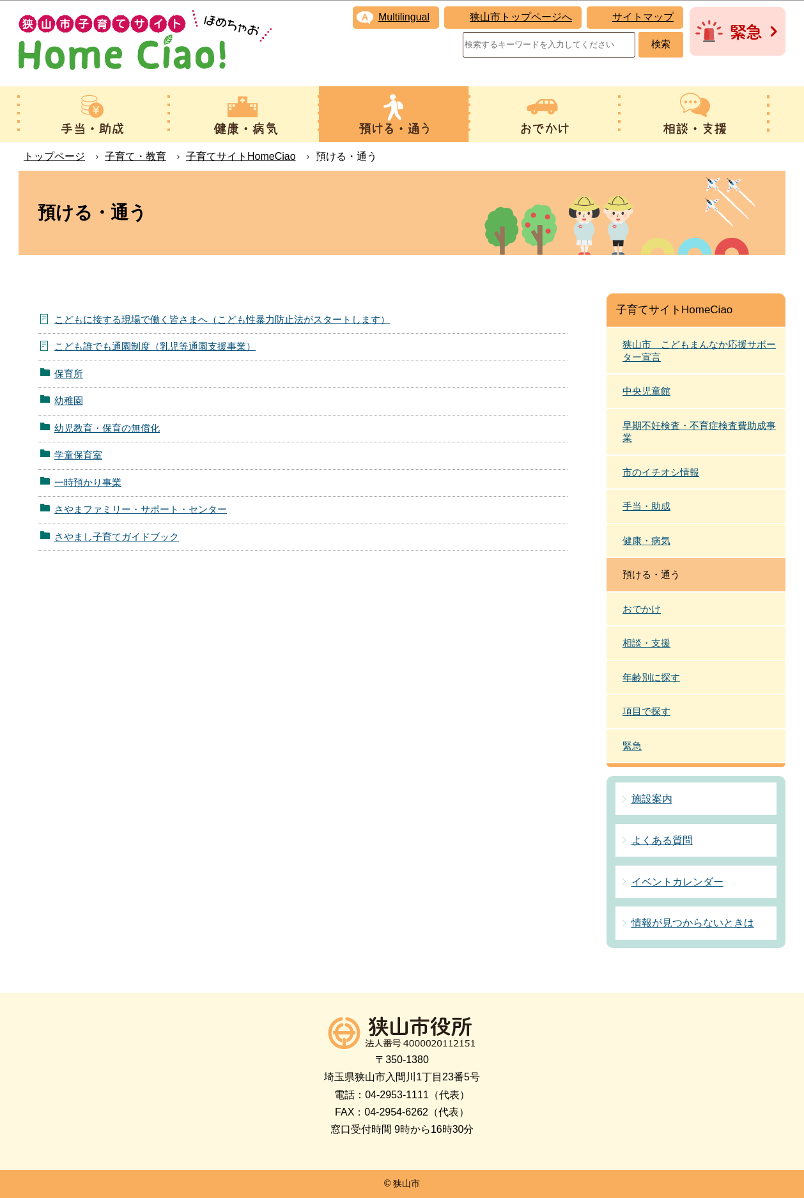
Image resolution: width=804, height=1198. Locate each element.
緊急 (632, 745)
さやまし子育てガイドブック (116, 536)
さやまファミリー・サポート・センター (140, 509)
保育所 (68, 373)
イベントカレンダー (677, 881)
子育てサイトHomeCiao (241, 156)
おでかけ (641, 608)
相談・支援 (646, 642)
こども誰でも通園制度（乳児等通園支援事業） (155, 346)
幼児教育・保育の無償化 (107, 428)
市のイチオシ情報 (660, 472)
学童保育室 (78, 454)
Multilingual (403, 17)
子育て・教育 (135, 156)
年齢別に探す (651, 677)
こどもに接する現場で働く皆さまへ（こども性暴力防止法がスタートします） (222, 319)
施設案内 (651, 798)
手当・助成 (646, 506)
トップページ (54, 156)
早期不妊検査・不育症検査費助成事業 (699, 432)
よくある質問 (662, 840)
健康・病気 (646, 540)
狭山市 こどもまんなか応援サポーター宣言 (699, 350)
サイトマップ (643, 17)
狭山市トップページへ (521, 17)
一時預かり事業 (87, 482)
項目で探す (646, 711)
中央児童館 (646, 390)
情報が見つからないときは (692, 922)
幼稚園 (68, 400)
